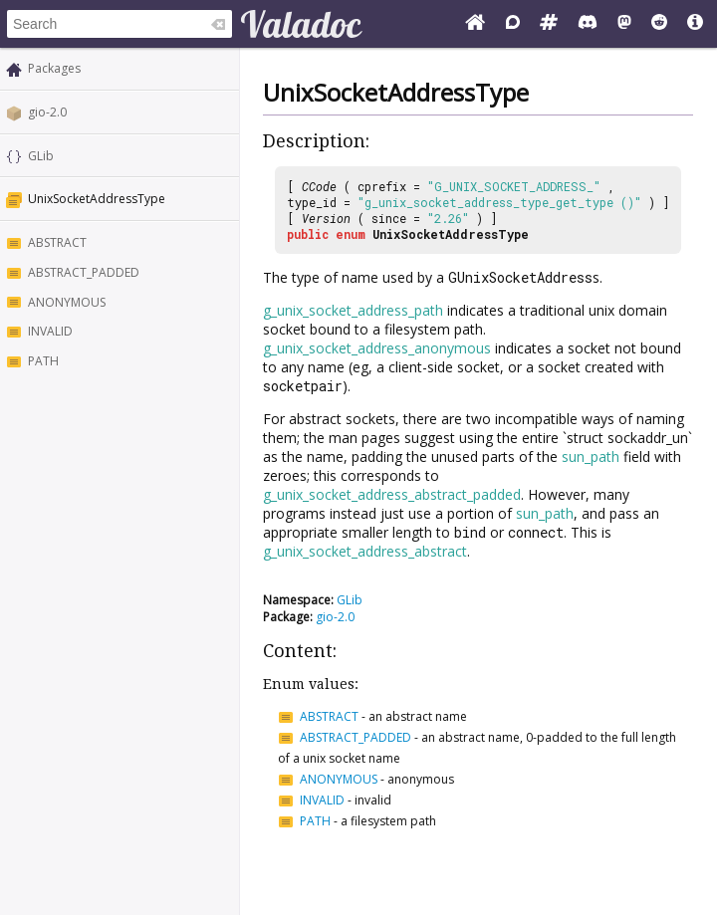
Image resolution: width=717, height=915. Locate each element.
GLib (41, 155)
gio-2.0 (47, 112)
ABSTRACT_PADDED (83, 272)
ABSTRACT (57, 242)
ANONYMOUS (67, 302)
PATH (43, 360)
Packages (54, 68)
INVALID (50, 331)
